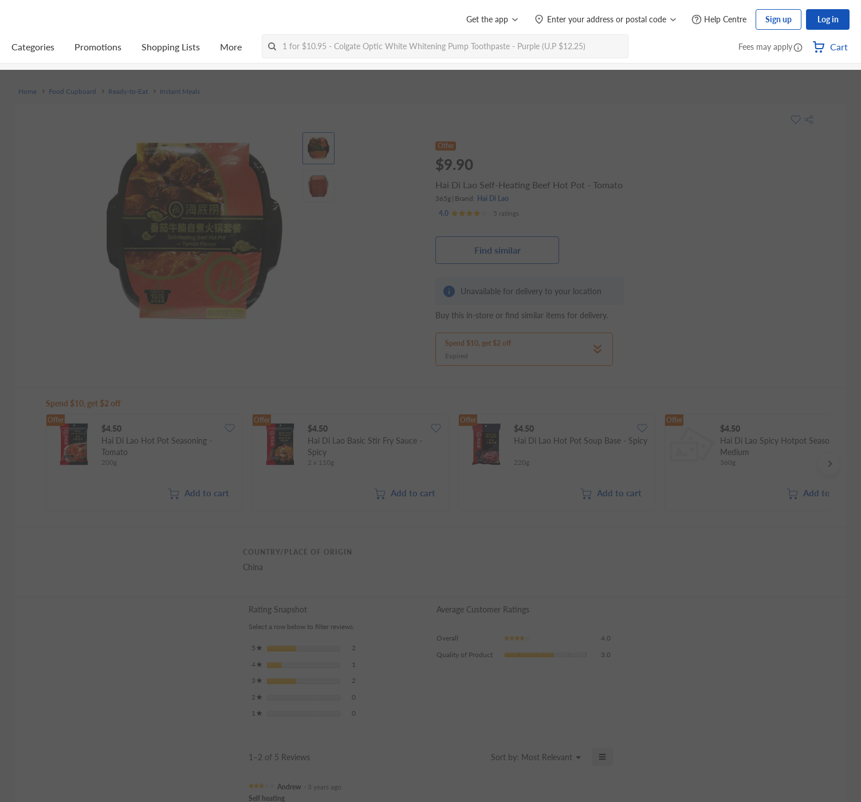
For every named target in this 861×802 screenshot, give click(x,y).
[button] (798, 48)
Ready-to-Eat (128, 91)
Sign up (778, 19)
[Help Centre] (718, 19)
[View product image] (318, 148)
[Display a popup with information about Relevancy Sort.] (475, 757)
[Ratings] (478, 213)
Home (27, 91)
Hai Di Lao (493, 198)
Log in (828, 19)
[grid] (437, 463)
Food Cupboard (72, 91)
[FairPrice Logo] (44, 19)
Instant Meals (180, 91)
